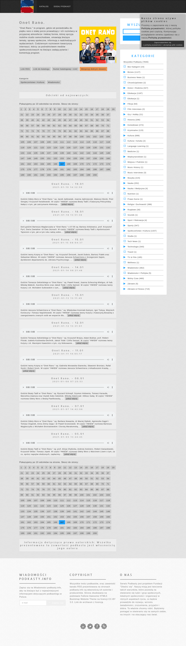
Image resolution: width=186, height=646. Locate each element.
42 (43, 120)
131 (101, 147)
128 (82, 147)
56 (27, 126)
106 (29, 142)
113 (75, 142)
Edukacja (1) (133, 99)
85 (92, 131)
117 (101, 142)
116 (95, 142)
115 (88, 142)
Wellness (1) (133, 263)
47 (70, 120)
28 (59, 115)
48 (76, 120)
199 (88, 175)
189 (22, 175)
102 (95, 136)
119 (22, 147)
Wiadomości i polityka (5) (139, 273)
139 (62, 153)
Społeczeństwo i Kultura (32, 82)
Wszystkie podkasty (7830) (136, 62)
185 (88, 169)
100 (82, 136)
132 (108, 147)
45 (59, 120)
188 (108, 169)
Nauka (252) (133, 183)
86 (97, 131)
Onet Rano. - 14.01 (68, 267)
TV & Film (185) (135, 257)
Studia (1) (132, 236)
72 (22, 131)
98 (70, 136)
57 (32, 126)
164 (42, 164)
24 (38, 115)
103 (101, 136)
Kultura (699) (134, 136)
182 (68, 169)
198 (82, 175)
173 (101, 164)
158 (95, 158)
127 (75, 147)
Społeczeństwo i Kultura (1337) (142, 231)
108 (42, 142)
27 (54, 115)
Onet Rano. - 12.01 (68, 322)
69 (97, 126)
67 (86, 126)
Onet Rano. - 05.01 (67, 433)
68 (92, 126)
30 (70, 115)
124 (55, 147)
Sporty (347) (133, 225)
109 (49, 142)
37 (108, 115)
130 (95, 147)
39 (27, 120)
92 (38, 136)
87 (102, 131)
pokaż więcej (67, 204)
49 (81, 120)
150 (42, 158)
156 (82, 158)
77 (49, 131)
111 (62, 142)
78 (54, 131)
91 (32, 136)
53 (102, 120)
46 (65, 120)
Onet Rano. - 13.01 (68, 294)
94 (49, 136)
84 (86, 131)
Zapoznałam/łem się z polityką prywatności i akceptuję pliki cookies (163, 44)
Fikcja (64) (132, 104)
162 (29, 164)
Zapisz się (56, 603)
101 (88, 136)
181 (62, 169)
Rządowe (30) (134, 210)
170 (82, 164)
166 (55, 164)
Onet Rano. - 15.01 (68, 239)
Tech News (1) (134, 241)
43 (49, 120)
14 (81, 109)
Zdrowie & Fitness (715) (139, 289)
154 (68, 158)
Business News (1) (136, 77)
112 (68, 142)
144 (95, 153)
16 (92, 109)
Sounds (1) (133, 215)
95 (54, 136)
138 (55, 153)
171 (88, 164)
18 (102, 109)
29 (65, 115)
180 (55, 169)
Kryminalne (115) (136, 130)
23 (32, 115)
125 (62, 147)
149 (35, 158)
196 (68, 175)
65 (76, 126)
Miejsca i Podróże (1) (137, 162)
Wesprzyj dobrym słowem (93, 69)
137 (49, 153)
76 (43, 131)
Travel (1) (132, 252)
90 (27, 136)
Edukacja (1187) (135, 93)
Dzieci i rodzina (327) (138, 88)
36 (102, 115)
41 (38, 120)
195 (62, 175)
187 (101, 169)
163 (35, 164)
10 (59, 109)
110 (55, 142)
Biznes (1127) (134, 72)
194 (55, 175)
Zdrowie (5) (133, 284)
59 (43, 126)
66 (81, 126)
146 (108, 153)
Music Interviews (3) (137, 173)
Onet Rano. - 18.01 (68, 211)
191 (35, 175)
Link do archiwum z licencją (88, 602)
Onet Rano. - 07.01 (67, 405)
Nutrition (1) (133, 194)
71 (108, 126)
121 (35, 147)
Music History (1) (135, 167)
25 (43, 115)
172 (95, 164)
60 (49, 126)
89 (22, 136)
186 (95, 169)
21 (22, 115)
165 (49, 164)
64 (70, 126)
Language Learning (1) (138, 146)
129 (88, 147)
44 (54, 120)
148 (29, 158)
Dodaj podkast (62, 6)
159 (101, 158)
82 (76, 131)
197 (75, 175)
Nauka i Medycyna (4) (138, 188)
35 (97, 115)
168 (68, 164)
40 (32, 120)
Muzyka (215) (134, 178)
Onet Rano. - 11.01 (68, 350)
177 (35, 169)
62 (59, 126)
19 (108, 109)
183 (75, 169)
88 (108, 131)
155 (75, 158)
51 (92, 120)
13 (75, 109)
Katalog (44, 6)
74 (32, 131)
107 (35, 142)
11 (65, 109)
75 (38, 131)
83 (81, 131)
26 (49, 115)
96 (59, 136)
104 (108, 136)
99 (76, 136)
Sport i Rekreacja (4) (137, 220)
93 (43, 136)
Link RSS (25, 69)
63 (65, 126)
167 (62, 164)
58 (38, 126)
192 (42, 175)
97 (65, 136)
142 (82, 153)
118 (108, 142)
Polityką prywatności (153, 28)
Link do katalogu (41, 69)
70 (102, 126)
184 (82, 169)
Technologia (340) (136, 247)
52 (97, 120)
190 (29, 175)
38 (22, 120)
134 (29, 153)
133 (22, 153)
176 (29, 169)
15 (86, 109)
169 (75, 164)
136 (42, 153)
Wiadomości (54, 82)
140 (68, 153)
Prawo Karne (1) (135, 199)
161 (22, 164)
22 (27, 115)
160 (108, 158)
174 (108, 164)
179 (49, 169)
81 (70, 131)
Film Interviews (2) (136, 109)
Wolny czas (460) (136, 278)
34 (92, 115)
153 (62, 158)
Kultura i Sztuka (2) (137, 141)
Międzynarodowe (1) (137, 157)
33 (86, 115)
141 (75, 153)
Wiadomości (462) (136, 268)
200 (95, 175)
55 (22, 126)
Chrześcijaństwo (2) (137, 83)
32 (81, 115)
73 (27, 131)
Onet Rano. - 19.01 (68, 183)
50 (86, 120)
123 (49, 147)
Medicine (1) (133, 151)
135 (35, 153)
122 (42, 147)
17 (97, 109)
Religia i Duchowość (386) (140, 204)
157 (88, 158)
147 (22, 158)
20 (113, 109)
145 (101, 153)
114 (82, 142)
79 (59, 131)
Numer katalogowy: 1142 (65, 69)
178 (42, 169)
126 (68, 147)
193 (49, 175)
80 (65, 131)
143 (88, 153)
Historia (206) (134, 120)
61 (54, 126)
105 (22, 142)
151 (49, 158)
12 (70, 109)
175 (22, 169)
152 (55, 158)
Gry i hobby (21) (135, 114)
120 (29, 147)
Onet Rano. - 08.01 (67, 378)
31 (76, 115)
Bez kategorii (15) (136, 67)
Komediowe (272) (136, 125)
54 (108, 120)
